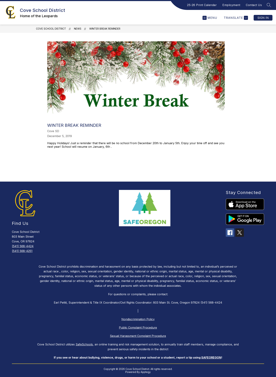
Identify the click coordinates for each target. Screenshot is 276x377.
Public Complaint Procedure (138, 327)
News (77, 28)
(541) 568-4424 (23, 246)
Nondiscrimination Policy (138, 319)
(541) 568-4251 (22, 251)
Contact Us (254, 5)
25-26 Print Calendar (202, 5)
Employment (231, 5)
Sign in (263, 18)
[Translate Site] (235, 18)
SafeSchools (84, 344)
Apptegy (146, 371)
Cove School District (51, 28)
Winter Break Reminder (104, 28)
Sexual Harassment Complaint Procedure (138, 336)
